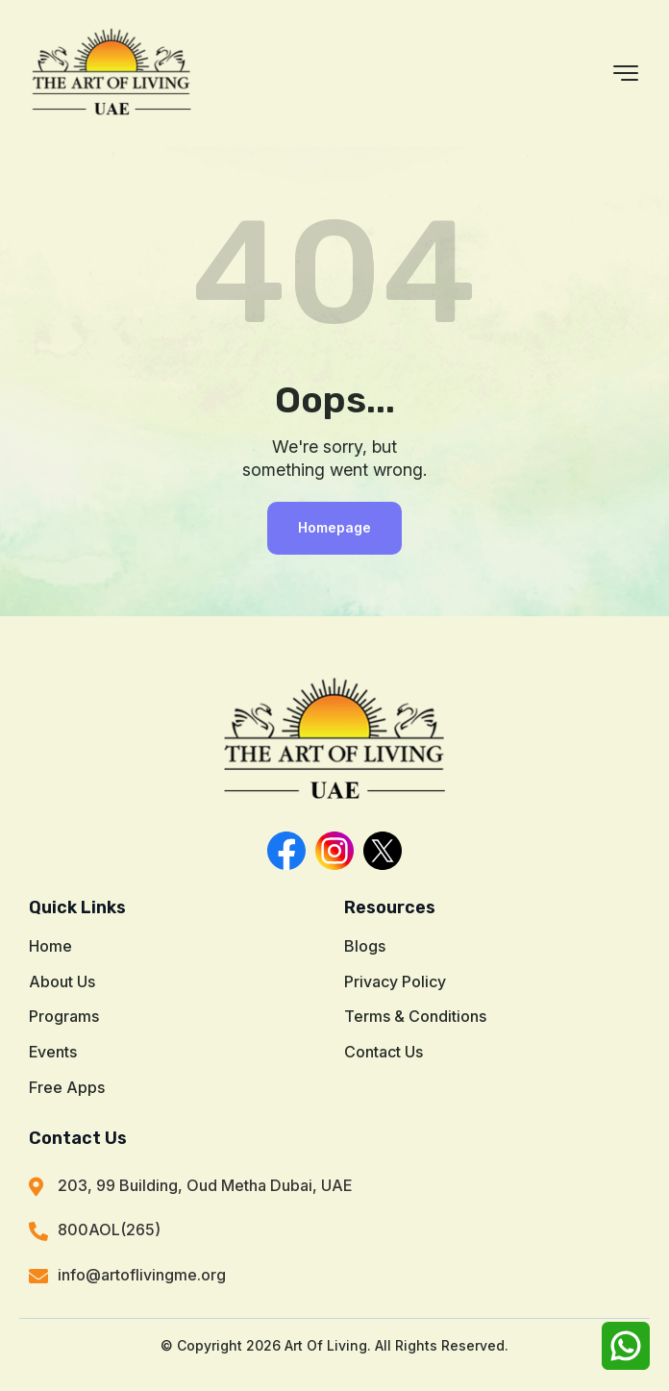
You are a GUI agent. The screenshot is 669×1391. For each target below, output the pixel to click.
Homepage (334, 527)
